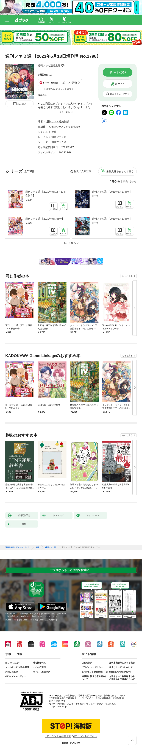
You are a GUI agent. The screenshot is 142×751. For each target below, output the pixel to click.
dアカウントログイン (15, 676)
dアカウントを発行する (58, 736)
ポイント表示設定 (41, 672)
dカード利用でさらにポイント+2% (54, 89)
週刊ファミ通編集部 (49, 65)
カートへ (120, 83)
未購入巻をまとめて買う (120, 171)
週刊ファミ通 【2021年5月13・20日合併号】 (45, 193)
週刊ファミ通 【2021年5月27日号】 (112, 191)
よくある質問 (39, 667)
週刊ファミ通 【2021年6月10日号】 (112, 218)
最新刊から (129, 181)
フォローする (63, 65)
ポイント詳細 (69, 82)
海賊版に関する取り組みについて (94, 677)
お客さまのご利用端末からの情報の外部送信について (122, 677)
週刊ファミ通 (58, 137)
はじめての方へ (12, 662)
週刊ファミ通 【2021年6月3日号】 (44, 218)
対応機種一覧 (39, 662)
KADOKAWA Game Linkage (64, 126)
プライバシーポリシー (92, 667)
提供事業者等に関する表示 (122, 662)
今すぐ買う (120, 72)
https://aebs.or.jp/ (59, 706)
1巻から (115, 181)
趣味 (53, 131)
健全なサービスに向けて (121, 667)
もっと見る (127, 276)
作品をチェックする (119, 94)
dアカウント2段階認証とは (95, 672)
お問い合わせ (11, 672)
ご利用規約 (87, 662)
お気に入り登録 (82, 171)
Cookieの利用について (120, 672)
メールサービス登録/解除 (17, 667)
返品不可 (42, 94)
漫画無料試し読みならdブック (17, 547)
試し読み (22, 103)
